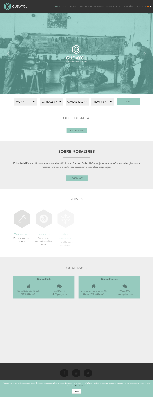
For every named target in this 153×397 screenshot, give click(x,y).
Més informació (80, 385)
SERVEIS (110, 6)
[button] (149, 6)
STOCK (65, 6)
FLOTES (88, 6)
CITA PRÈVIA (128, 6)
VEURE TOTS (76, 130)
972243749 (59, 290)
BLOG (118, 6)
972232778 (125, 290)
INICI (57, 6)
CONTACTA (141, 6)
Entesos (76, 391)
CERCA (128, 101)
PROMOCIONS (76, 6)
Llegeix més (76, 178)
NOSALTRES (99, 6)
